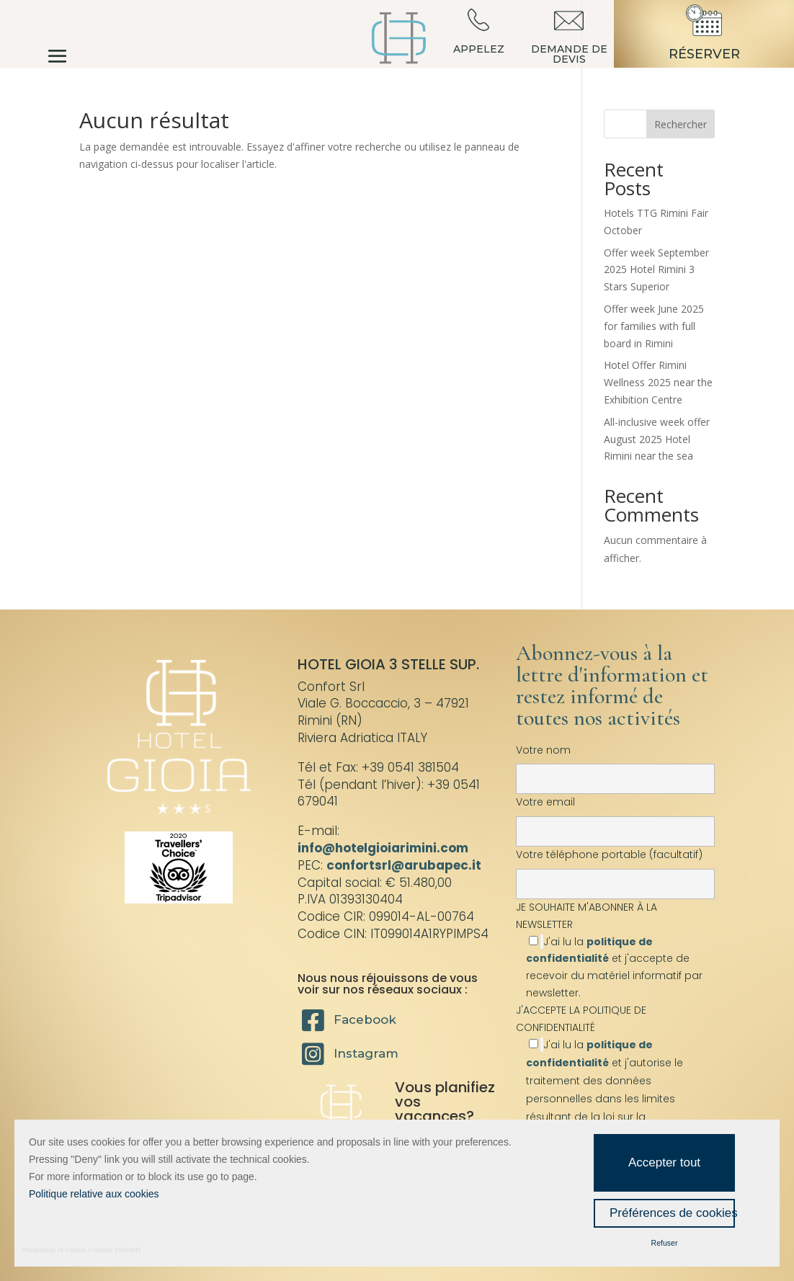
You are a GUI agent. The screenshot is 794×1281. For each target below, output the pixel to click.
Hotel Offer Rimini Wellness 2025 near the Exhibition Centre (658, 382)
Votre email (615, 816)
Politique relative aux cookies (94, 1194)
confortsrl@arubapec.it (403, 865)
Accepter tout (664, 1162)
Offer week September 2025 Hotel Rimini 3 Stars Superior (656, 270)
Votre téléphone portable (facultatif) (615, 869)
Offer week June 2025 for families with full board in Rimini (654, 326)
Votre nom (615, 764)
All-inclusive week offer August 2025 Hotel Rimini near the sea (657, 439)
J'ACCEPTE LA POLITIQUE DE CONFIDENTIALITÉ (581, 1019)
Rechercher (680, 124)
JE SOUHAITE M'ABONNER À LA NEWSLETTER (615, 950)
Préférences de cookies (672, 1213)
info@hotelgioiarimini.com (383, 848)
